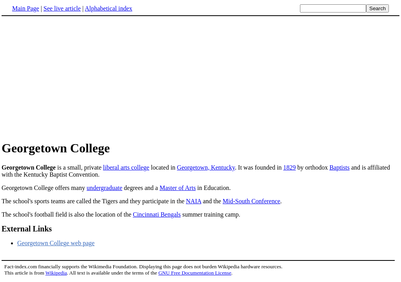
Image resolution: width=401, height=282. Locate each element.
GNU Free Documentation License (194, 273)
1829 (289, 167)
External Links (27, 228)
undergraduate (104, 187)
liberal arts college (126, 167)
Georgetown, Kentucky (206, 167)
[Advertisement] (200, 78)
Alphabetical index (108, 8)
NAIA (193, 201)
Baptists (339, 167)
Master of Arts (177, 187)
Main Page (25, 8)
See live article (62, 8)
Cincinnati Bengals (157, 214)
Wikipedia (56, 273)
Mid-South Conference (251, 201)
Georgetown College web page (55, 243)
